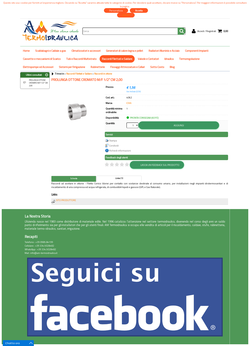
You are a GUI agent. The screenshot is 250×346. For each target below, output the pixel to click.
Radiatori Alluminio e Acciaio (164, 51)
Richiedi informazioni (120, 150)
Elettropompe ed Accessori (38, 67)
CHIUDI (125, 15)
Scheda (73, 178)
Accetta (139, 10)
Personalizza (116, 10)
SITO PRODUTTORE (66, 200)
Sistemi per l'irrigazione (72, 67)
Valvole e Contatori (148, 59)
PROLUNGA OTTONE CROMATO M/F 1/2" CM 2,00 (34, 83)
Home (26, 51)
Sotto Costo (157, 67)
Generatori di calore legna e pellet (124, 51)
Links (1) (119, 178)
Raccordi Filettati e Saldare (117, 59)
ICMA (128, 103)
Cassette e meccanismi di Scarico (42, 59)
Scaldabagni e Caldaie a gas (50, 51)
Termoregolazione (189, 59)
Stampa (113, 140)
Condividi (114, 145)
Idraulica (169, 59)
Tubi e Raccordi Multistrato (81, 59)
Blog (172, 67)
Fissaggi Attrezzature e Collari (127, 67)
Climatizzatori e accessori (85, 51)
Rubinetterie (98, 67)
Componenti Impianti (196, 51)
